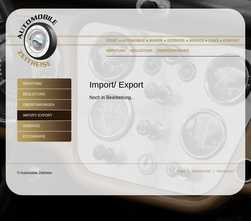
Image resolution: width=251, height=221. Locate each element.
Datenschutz (201, 171)
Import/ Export (37, 115)
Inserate (31, 126)
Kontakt (231, 41)
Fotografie (34, 137)
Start (112, 41)
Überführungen (38, 105)
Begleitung (34, 94)
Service (196, 41)
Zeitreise (176, 41)
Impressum (225, 171)
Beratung (32, 84)
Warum (156, 41)
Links (213, 41)
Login (181, 171)
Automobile (133, 41)
